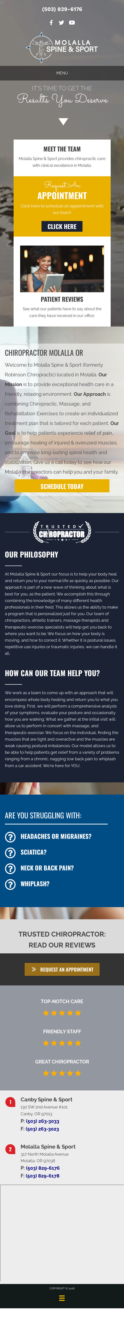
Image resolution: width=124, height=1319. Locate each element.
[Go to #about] (62, 121)
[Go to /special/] (62, 96)
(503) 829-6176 (62, 9)
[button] (62, 226)
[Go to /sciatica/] (62, 853)
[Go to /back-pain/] (62, 868)
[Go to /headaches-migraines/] (62, 837)
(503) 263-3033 (42, 1121)
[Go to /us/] (62, 156)
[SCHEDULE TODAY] (62, 485)
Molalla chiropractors (28, 472)
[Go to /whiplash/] (62, 884)
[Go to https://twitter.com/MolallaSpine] (61, 23)
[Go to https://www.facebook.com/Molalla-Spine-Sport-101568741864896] (51, 23)
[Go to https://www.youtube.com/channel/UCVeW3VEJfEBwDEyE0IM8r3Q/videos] (71, 23)
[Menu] (62, 1298)
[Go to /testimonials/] (62, 307)
